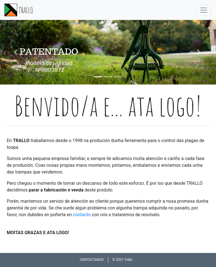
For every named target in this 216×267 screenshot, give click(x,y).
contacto (82, 214)
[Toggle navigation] (204, 10)
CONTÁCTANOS (92, 260)
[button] (16, 52)
